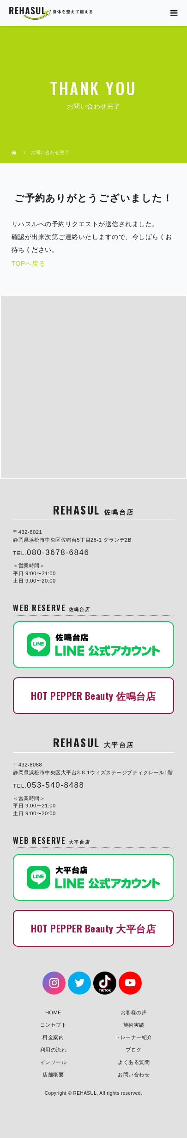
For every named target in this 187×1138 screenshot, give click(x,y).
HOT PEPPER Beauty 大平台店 (93, 928)
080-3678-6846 (58, 552)
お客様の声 (134, 1012)
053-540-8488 (55, 785)
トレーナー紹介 (133, 1037)
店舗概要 (53, 1074)
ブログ (134, 1049)
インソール (53, 1062)
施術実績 (134, 1025)
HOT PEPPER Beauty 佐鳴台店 (93, 695)
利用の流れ (53, 1049)
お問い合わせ (134, 1074)
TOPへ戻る (29, 263)
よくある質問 (134, 1062)
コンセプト (53, 1025)
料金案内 (53, 1037)
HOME (53, 1012)
